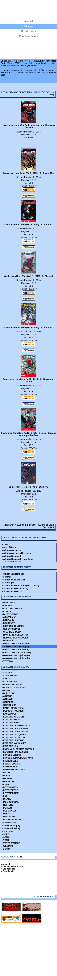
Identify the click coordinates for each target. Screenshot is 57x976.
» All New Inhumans (11, 562)
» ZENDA (5, 849)
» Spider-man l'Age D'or (13, 580)
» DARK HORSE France (13, 708)
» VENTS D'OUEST (10, 843)
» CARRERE (7, 702)
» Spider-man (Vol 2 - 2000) (15, 588)
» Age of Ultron (9, 547)
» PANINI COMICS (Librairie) (15, 649)
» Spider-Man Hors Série (14, 574)
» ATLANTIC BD (9, 681)
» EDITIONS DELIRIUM (12, 626)
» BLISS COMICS (9, 614)
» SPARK (5, 837)
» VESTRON (7, 661)
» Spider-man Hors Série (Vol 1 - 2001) (20, 585)
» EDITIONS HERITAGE (12, 740)
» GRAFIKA (7, 778)
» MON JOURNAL (10, 802)
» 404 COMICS (8, 602)
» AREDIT (6, 678)
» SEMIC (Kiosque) (10, 825)
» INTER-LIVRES (9, 787)
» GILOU (5, 772)
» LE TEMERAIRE (10, 793)
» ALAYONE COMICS (11, 608)
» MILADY (6, 799)
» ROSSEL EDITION (11, 819)
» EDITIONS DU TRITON (13, 737)
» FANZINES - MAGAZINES (14, 752)
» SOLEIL (6, 834)
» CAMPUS (6, 696)
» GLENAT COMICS (10, 629)
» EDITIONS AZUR (10, 722)
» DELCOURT (8, 623)
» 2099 (5, 544)
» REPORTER (8, 816)
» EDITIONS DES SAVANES (14, 728)
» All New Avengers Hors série (16, 553)
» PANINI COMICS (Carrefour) (15, 643)
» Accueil (5, 864)
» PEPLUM (6, 808)
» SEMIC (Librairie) (10, 828)
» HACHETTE (8, 781)
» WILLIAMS (7, 846)
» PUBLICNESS (9, 811)
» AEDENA (6, 673)
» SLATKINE (7, 831)
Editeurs (28, 26)
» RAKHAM (6, 814)
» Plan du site (7, 871)
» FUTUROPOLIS (9, 767)
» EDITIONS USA (9, 746)
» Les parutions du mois (13, 866)
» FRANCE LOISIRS (11, 755)
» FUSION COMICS (10, 764)
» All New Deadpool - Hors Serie (17, 559)
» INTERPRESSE (9, 790)
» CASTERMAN (8, 617)
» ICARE (5, 784)
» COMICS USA (8, 705)
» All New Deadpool (11, 556)
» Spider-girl (8, 582)
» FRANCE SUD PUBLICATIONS (17, 758)
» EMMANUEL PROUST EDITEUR (17, 749)
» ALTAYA (6, 611)
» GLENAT (6, 775)
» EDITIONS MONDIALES (13, 743)
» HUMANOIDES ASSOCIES (15, 638)
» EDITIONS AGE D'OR (12, 717)
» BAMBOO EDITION (11, 684)
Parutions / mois (28, 36)
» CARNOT (6, 699)
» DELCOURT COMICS (12, 711)
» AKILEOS (6, 605)
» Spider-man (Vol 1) (11, 591)
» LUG (4, 796)
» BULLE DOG (8, 693)
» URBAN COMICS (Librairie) (15, 658)
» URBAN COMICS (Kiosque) (15, 655)
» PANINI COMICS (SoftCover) (16, 652)
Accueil (28, 21)
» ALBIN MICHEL (9, 675)
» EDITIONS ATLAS (10, 720)
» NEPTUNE (7, 805)
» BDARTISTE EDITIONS (13, 687)
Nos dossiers (28, 31)
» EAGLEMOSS (8, 714)
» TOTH (5, 840)
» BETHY (5, 690)
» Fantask (6, 577)
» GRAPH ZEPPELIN (11, 632)
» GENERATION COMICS (13, 769)
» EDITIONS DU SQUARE (13, 734)
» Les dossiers (8, 869)
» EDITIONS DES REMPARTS (15, 725)
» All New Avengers (11, 550)
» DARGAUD (7, 620)
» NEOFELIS (7, 641)
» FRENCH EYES (9, 761)
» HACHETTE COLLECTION (15, 635)
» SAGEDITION (8, 822)
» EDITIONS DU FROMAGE (14, 731)
